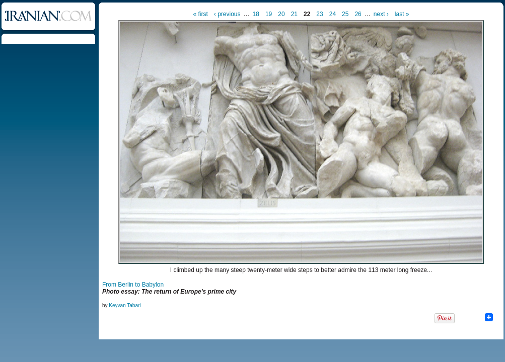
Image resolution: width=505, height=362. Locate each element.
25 (345, 14)
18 (256, 14)
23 (319, 14)
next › (381, 14)
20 (281, 14)
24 (332, 14)
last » (402, 14)
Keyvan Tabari (124, 305)
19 (268, 14)
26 (357, 14)
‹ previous (227, 14)
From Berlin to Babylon (133, 284)
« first (200, 14)
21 (294, 14)
